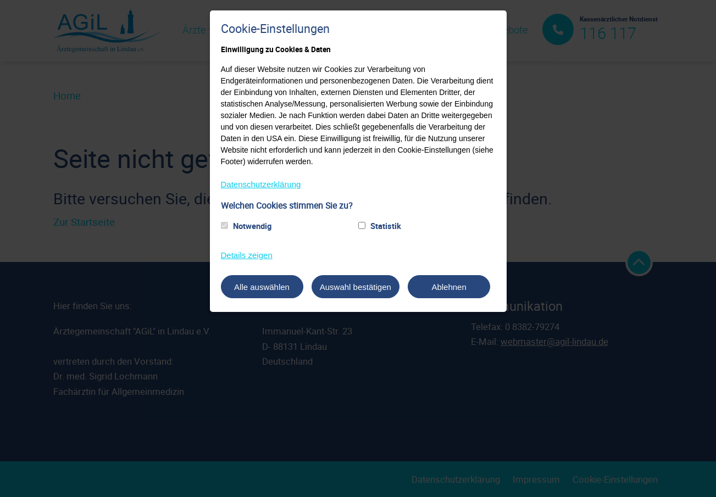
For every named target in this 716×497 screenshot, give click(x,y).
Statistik (385, 225)
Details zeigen (247, 255)
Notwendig (252, 225)
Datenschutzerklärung (261, 184)
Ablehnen (448, 287)
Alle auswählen (262, 287)
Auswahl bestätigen (355, 287)
